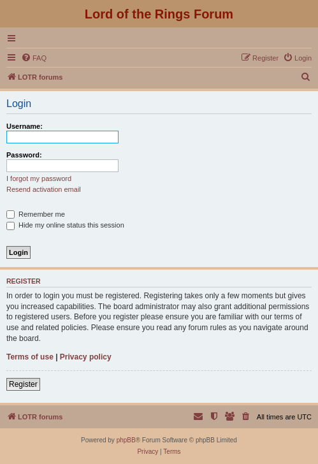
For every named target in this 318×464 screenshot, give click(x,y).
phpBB (126, 440)
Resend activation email (43, 189)
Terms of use (30, 356)
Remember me (35, 214)
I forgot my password (38, 178)
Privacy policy (86, 356)
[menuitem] (34, 58)
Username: (24, 126)
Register (23, 384)
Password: (24, 155)
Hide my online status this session (65, 225)
